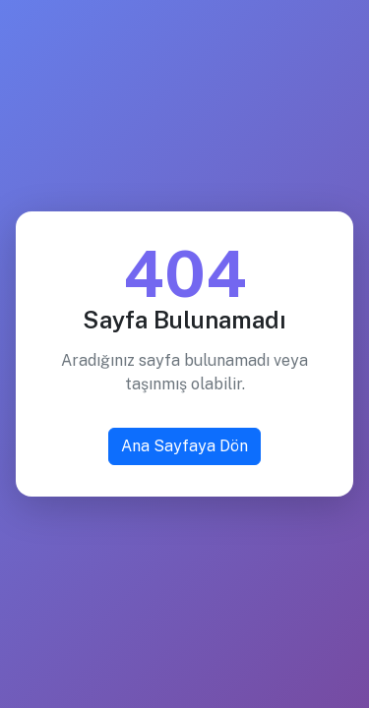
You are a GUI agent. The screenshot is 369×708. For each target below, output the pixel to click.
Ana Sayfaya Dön (184, 446)
